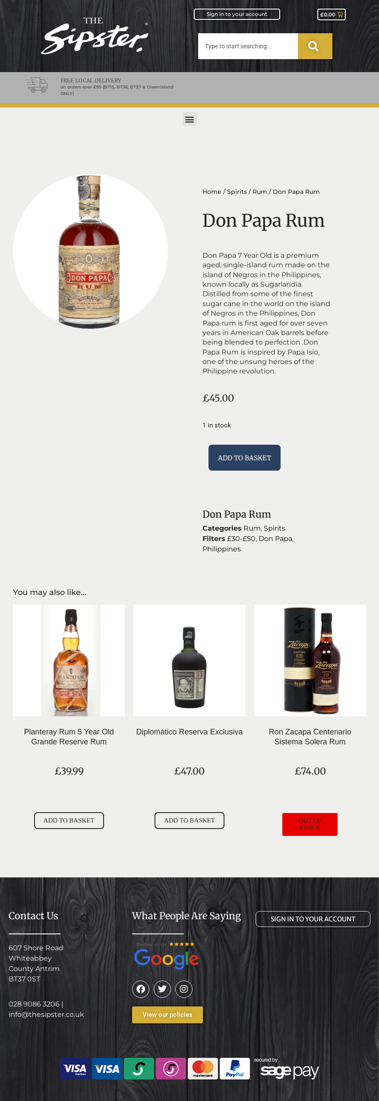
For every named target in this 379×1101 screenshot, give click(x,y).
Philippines (221, 549)
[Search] (315, 46)
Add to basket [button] (69, 820)
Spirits (237, 192)
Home (211, 192)
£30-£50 (241, 539)
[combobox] (248, 46)
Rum (260, 192)
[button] (190, 119)
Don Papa (275, 539)
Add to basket (244, 458)
